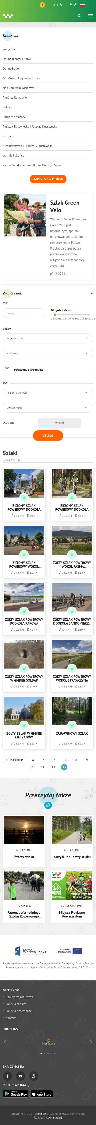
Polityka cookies (16, 1004)
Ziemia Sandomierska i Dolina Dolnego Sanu (32, 165)
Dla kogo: (9, 422)
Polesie (7, 107)
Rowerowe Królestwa (19, 997)
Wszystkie (9, 49)
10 (32, 767)
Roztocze (8, 136)
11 (42, 767)
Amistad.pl (55, 1117)
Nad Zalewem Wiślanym (18, 88)
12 (53, 767)
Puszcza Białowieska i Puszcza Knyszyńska (30, 126)
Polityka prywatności (19, 1011)
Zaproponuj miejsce (48, 179)
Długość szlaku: (61, 310)
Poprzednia (16, 760)
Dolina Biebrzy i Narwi (17, 59)
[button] (84, 5)
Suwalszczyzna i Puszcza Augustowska (27, 146)
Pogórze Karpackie (15, 97)
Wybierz (59, 422)
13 (64, 767)
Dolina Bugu (11, 68)
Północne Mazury (14, 117)
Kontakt (11, 1018)
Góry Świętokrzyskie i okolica (21, 78)
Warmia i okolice (13, 155)
